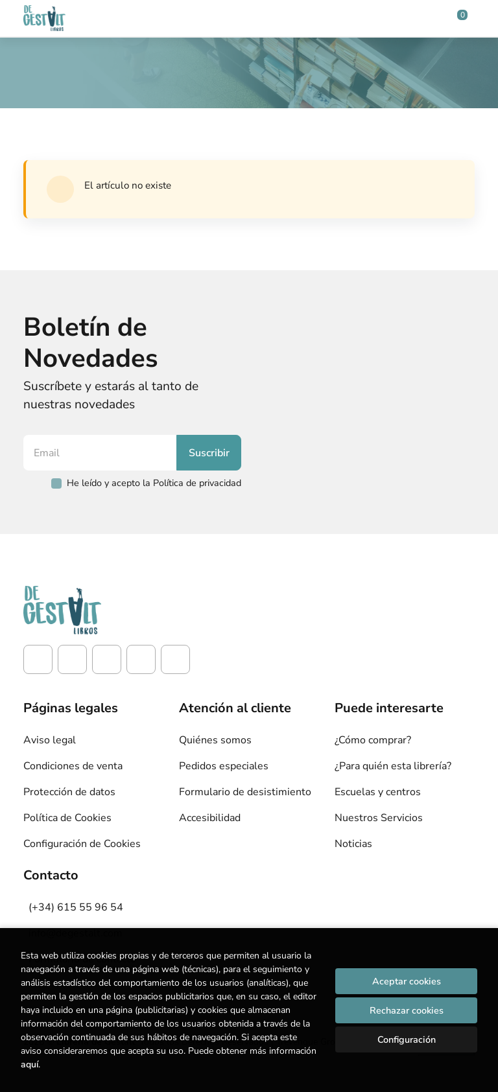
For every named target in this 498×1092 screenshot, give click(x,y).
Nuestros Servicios (379, 818)
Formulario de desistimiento (245, 792)
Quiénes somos (215, 740)
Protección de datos (69, 792)
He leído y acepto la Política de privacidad (154, 482)
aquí (29, 1064)
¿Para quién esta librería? (393, 766)
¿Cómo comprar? (373, 740)
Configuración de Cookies (82, 844)
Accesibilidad (210, 818)
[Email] (101, 452)
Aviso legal (49, 740)
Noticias (353, 844)
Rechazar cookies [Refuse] (407, 1010)
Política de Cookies (67, 818)
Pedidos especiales (223, 766)
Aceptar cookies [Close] (406, 981)
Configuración (406, 1039)
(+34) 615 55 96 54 (76, 907)
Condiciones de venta (73, 766)
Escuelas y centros (378, 792)
